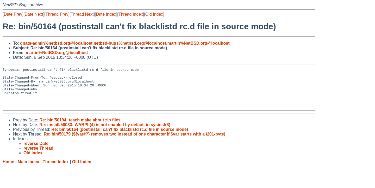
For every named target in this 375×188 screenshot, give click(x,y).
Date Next (33, 14)
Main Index (28, 169)
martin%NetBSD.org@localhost (198, 43)
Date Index (106, 14)
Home (8, 169)
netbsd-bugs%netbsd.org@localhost (130, 43)
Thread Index (130, 14)
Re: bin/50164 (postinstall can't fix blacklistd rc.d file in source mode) (119, 137)
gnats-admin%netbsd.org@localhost (56, 43)
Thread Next (82, 14)
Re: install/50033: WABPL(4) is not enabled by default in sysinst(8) (104, 132)
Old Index (154, 14)
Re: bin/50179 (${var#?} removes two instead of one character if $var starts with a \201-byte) (134, 142)
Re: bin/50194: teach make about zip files (79, 128)
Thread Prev (57, 14)
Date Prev (13, 14)
